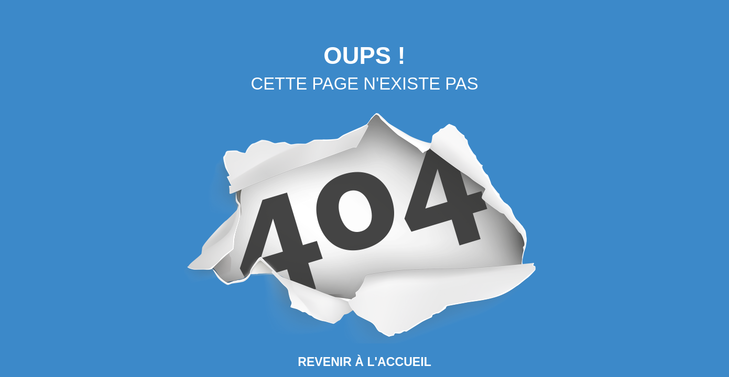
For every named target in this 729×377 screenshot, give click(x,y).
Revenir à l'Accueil (364, 362)
